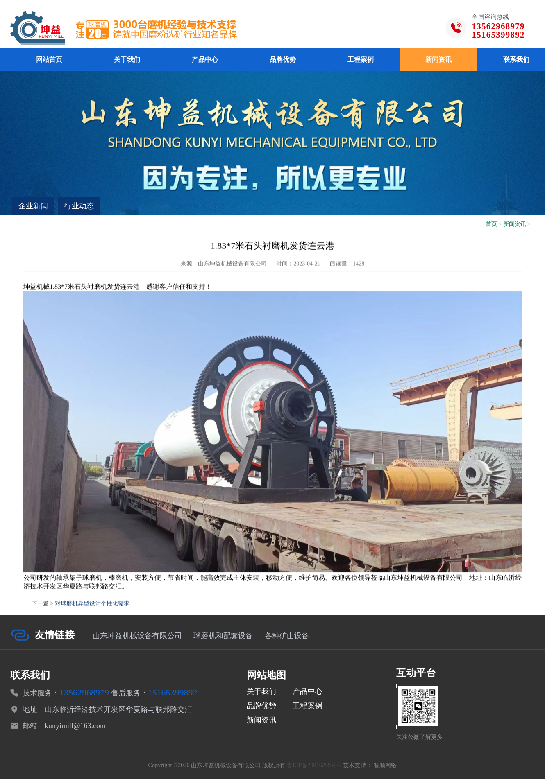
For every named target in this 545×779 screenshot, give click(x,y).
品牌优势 (283, 59)
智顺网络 (385, 765)
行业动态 (79, 206)
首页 (491, 224)
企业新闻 (33, 206)
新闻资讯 (438, 59)
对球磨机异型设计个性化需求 (92, 625)
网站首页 (49, 59)
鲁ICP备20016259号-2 (314, 765)
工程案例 (360, 59)
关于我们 (127, 59)
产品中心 (205, 59)
